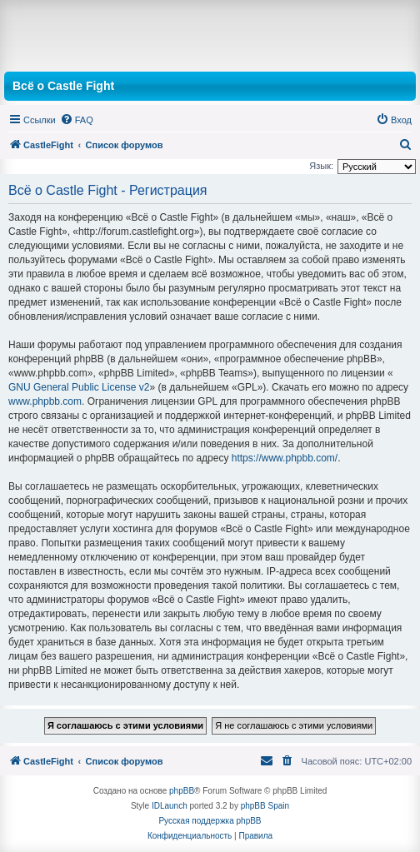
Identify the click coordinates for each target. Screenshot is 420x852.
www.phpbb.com (45, 401)
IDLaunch (170, 805)
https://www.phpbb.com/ (285, 458)
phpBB (181, 790)
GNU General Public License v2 (78, 387)
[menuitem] (76, 120)
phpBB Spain (265, 805)
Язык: (321, 166)
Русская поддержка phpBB (209, 820)
